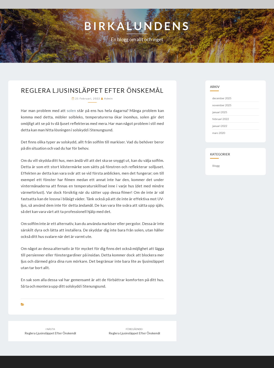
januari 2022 (219, 125)
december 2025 (221, 98)
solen (71, 110)
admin (108, 98)
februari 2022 (220, 119)
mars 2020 (218, 132)
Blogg (216, 165)
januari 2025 (219, 112)
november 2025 (221, 105)
